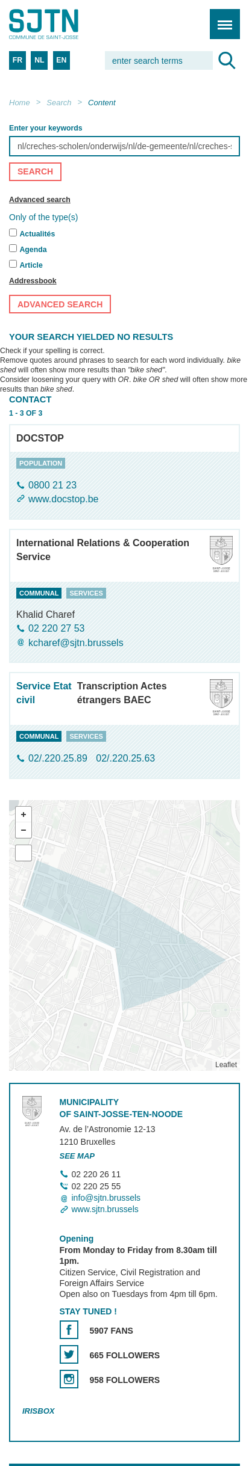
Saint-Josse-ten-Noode (61, 24)
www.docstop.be (63, 499)
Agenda (32, 250)
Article (30, 266)
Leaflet (226, 1065)
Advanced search (40, 200)
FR (17, 60)
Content (102, 102)
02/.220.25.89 (59, 759)
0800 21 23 (52, 485)
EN (61, 60)
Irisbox (38, 1411)
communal (38, 593)
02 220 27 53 (56, 629)
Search (58, 102)
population (40, 463)
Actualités (37, 234)
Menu (221, 18)
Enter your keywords (46, 128)
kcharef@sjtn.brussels (76, 643)
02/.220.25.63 (125, 759)
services (85, 593)
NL (39, 60)
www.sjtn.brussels (105, 1210)
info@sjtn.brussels (106, 1198)
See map (77, 1155)
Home (19, 102)
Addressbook (33, 281)
